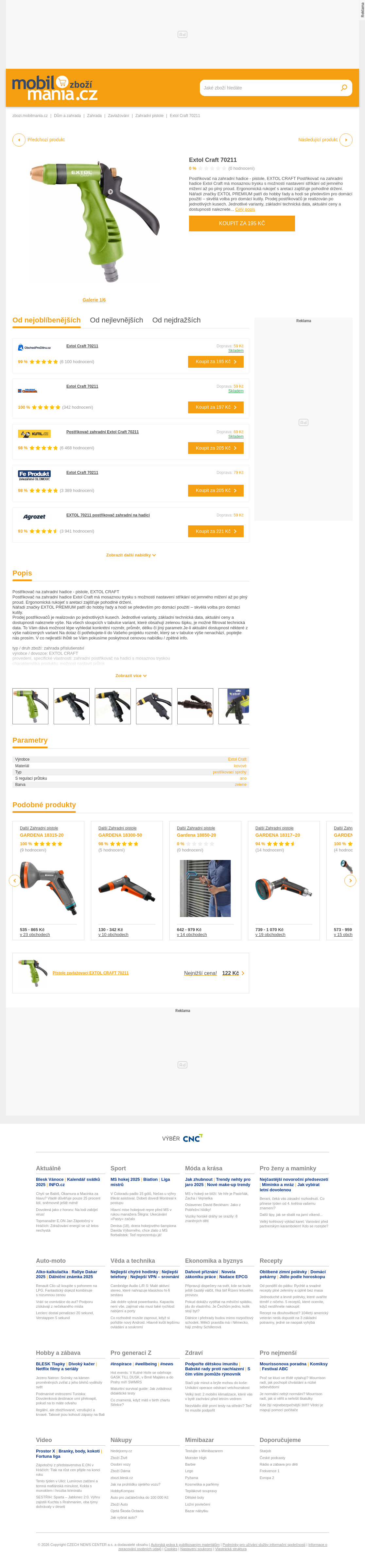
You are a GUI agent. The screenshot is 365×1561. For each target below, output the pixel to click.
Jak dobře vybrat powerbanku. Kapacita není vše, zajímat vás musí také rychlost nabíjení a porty (142, 1306)
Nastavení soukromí (196, 1549)
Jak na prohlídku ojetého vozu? (135, 1484)
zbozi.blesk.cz (122, 1478)
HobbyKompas (122, 1491)
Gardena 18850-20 (196, 835)
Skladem (236, 350)
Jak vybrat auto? (124, 1517)
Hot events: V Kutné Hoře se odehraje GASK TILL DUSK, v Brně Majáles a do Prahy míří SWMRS (142, 1377)
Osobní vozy (120, 1464)
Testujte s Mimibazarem (204, 1451)
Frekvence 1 (270, 1471)
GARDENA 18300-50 (120, 835)
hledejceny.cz (121, 1451)
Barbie (190, 1464)
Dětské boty (194, 1497)
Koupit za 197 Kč (213, 407)
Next (350, 881)
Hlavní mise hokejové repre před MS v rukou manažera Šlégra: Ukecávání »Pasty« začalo (141, 1214)
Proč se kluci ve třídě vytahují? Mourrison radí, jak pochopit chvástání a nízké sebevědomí (292, 1382)
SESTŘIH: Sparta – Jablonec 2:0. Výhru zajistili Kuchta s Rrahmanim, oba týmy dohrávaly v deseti (68, 1502)
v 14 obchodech (192, 934)
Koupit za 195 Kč (242, 223)
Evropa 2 (267, 1478)
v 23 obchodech (35, 934)
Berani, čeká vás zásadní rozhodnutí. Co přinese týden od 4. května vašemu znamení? (292, 1203)
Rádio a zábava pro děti (279, 1464)
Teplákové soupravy (201, 1491)
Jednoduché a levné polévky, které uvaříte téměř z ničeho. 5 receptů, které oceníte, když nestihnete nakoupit (293, 1301)
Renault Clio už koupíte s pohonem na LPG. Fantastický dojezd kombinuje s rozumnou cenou (66, 1290)
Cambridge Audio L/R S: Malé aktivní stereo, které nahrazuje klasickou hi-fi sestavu (140, 1290)
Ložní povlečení (197, 1504)
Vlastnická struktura (231, 1549)
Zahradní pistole (149, 115)
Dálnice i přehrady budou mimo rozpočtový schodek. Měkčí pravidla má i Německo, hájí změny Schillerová (219, 1322)
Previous (15, 880)
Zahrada (94, 115)
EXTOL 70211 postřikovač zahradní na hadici (108, 515)
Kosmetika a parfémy (202, 1484)
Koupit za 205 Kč (213, 448)
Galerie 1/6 (94, 299)
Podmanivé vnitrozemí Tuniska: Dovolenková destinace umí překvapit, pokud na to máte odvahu (66, 1398)
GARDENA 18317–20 (277, 835)
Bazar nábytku (196, 1511)
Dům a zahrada (67, 115)
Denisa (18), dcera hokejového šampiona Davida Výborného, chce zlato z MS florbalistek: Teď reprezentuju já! (143, 1230)
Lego (189, 1471)
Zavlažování (118, 115)
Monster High (195, 1458)
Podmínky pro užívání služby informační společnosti (264, 1545)
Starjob (265, 1451)
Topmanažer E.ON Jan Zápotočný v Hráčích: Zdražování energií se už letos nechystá (67, 1225)
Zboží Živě (119, 1458)
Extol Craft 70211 (213, 160)
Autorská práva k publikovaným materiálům (185, 1545)
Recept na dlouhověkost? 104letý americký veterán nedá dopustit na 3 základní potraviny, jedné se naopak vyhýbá (294, 1317)
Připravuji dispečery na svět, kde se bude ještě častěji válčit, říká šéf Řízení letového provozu (219, 1290)
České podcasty (272, 1458)
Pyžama (191, 1478)
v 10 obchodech (113, 934)
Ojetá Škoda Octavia (127, 1511)
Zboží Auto (119, 1504)
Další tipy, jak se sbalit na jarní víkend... (291, 1215)
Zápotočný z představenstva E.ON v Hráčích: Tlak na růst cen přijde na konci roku (68, 1469)
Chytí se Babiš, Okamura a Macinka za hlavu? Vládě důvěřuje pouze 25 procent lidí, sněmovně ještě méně (68, 1198)
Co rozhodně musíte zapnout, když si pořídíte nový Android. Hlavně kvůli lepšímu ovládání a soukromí (145, 1322)
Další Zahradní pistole (39, 828)
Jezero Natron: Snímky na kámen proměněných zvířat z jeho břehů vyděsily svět (69, 1382)
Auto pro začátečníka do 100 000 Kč (139, 1497)
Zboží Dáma (120, 1471)
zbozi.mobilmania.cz (30, 115)
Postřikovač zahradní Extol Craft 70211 (102, 432)
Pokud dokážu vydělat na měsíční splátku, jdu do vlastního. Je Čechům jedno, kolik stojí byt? (218, 1306)
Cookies (170, 1549)
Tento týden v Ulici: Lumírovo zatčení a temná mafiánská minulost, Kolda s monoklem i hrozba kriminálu (67, 1486)
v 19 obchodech (270, 934)
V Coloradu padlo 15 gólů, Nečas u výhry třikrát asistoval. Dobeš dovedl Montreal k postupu (143, 1198)
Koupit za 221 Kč (213, 531)
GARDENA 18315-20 (41, 835)
